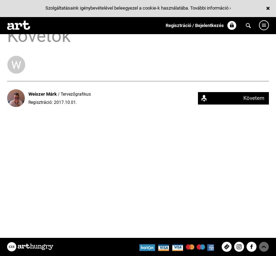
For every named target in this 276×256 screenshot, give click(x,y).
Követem (253, 98)
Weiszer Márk (43, 94)
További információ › (210, 8)
